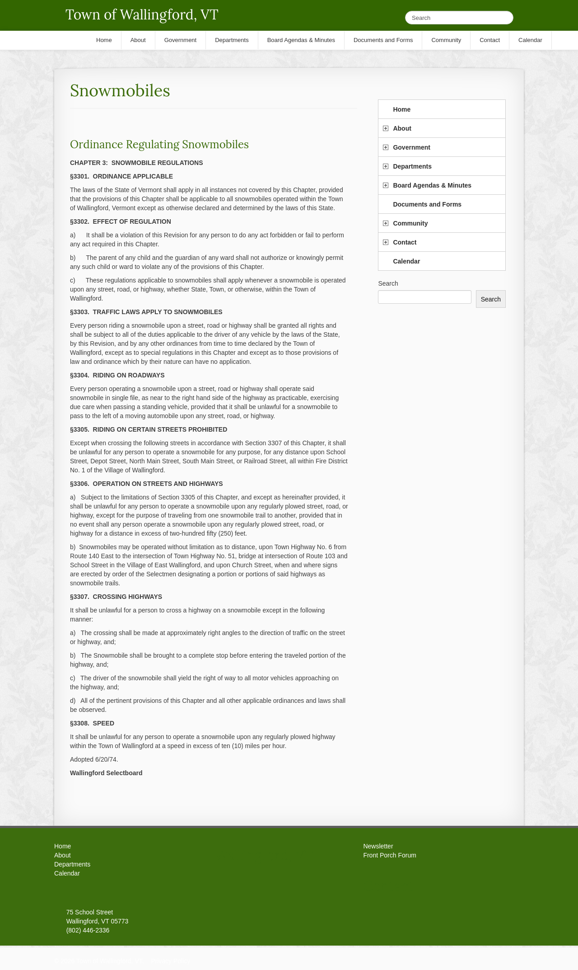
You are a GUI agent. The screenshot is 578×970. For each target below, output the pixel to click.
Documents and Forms (427, 204)
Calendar (406, 261)
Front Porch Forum (389, 855)
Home (401, 109)
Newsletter (378, 846)
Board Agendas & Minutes (432, 185)
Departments (412, 166)
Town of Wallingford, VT (142, 14)
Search (388, 283)
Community (410, 223)
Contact (404, 242)
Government (411, 147)
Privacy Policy (170, 961)
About (402, 128)
